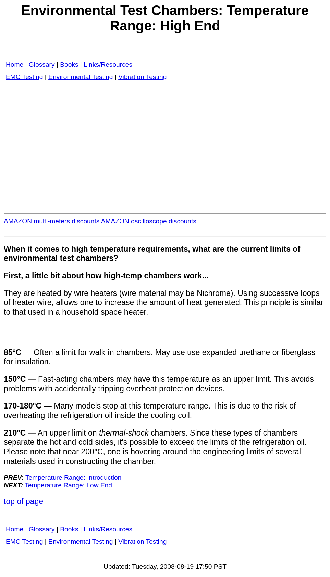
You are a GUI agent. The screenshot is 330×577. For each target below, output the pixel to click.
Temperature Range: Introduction (73, 477)
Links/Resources (108, 64)
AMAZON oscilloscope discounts (148, 221)
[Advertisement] (165, 143)
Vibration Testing (142, 76)
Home (14, 64)
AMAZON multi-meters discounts (51, 221)
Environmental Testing (80, 76)
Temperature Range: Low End (68, 485)
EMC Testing (24, 76)
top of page (23, 501)
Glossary (42, 64)
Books (69, 64)
